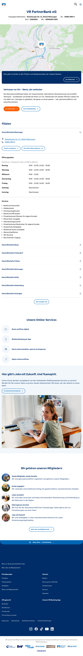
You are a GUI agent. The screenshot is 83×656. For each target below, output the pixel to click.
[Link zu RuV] (20, 646)
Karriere (45, 589)
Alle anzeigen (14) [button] (41, 302)
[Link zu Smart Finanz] (61, 646)
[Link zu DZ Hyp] (72, 646)
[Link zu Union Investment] (10, 646)
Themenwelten (6, 582)
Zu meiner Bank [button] (11, 109)
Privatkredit (6, 611)
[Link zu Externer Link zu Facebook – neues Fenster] (36, 629)
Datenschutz (15, 621)
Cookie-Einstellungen (44, 621)
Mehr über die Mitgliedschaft (41, 529)
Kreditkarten (6, 608)
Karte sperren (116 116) (49, 582)
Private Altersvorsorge (9, 615)
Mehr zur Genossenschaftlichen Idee (13, 564)
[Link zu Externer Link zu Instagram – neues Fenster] (31, 629)
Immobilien (5, 586)
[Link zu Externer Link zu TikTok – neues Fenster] (41, 629)
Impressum (5, 621)
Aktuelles (45, 593)
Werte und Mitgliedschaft (10, 589)
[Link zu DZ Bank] (40, 646)
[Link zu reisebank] (41, 651)
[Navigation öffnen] (80, 4)
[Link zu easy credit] (29, 646)
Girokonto (5, 604)
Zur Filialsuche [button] (71, 79)
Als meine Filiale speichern (33, 148)
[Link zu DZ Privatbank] (50, 646)
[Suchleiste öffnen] (75, 4)
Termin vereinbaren (11, 148)
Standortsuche (47, 586)
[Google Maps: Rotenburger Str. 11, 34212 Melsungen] (20, 139)
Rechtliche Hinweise (28, 621)
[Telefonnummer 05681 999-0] (10, 142)
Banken (44, 578)
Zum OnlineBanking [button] (30, 109)
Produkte (5, 578)
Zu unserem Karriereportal (13, 391)
